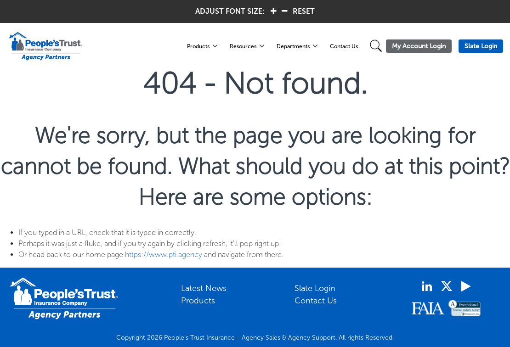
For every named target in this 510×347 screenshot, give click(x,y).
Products (198, 46)
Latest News (204, 288)
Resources (243, 46)
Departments (293, 46)
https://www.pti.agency (163, 254)
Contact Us (344, 46)
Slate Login (315, 288)
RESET (304, 11)
